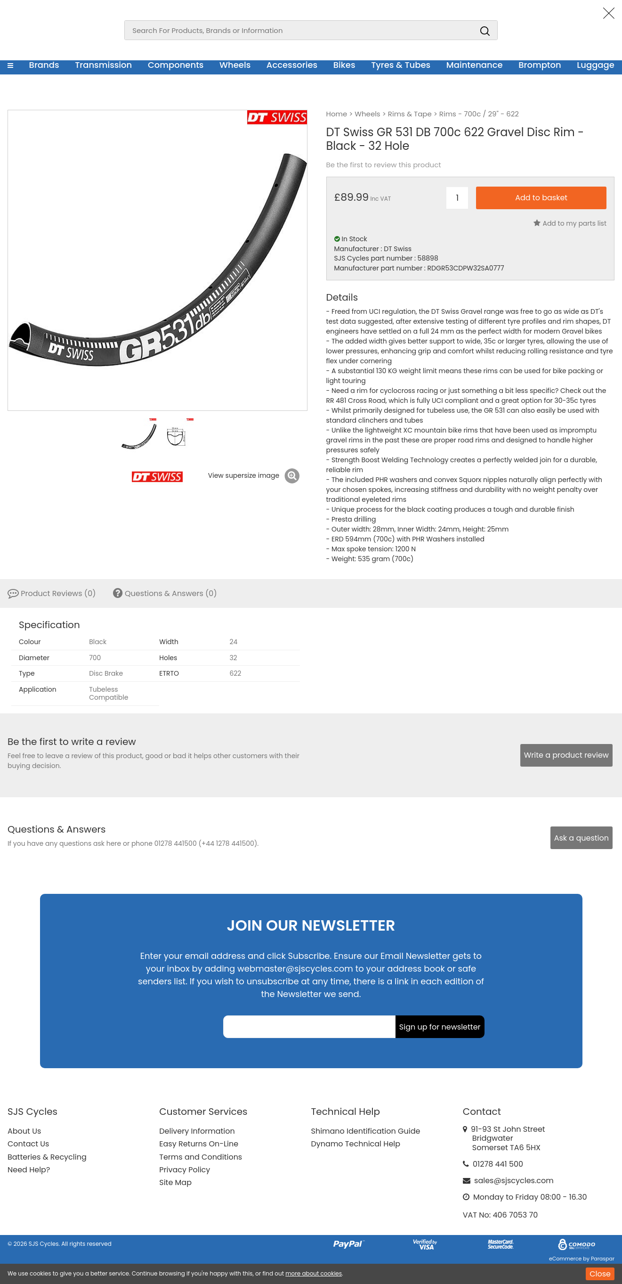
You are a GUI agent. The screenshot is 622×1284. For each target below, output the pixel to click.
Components (176, 65)
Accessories (292, 65)
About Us (24, 1131)
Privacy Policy (184, 1169)
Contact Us (28, 1143)
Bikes (344, 65)
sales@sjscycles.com (514, 1180)
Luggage (595, 65)
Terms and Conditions (200, 1157)
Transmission (103, 65)
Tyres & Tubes (400, 65)
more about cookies (313, 1273)
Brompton (539, 65)
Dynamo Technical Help (356, 1143)
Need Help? (29, 1169)
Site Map (175, 1182)
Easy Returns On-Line (198, 1143)
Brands (44, 65)
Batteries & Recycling (47, 1157)
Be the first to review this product (383, 165)
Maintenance (474, 65)
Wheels (234, 65)
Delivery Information (196, 1131)
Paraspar (602, 1258)
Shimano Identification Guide (365, 1131)
